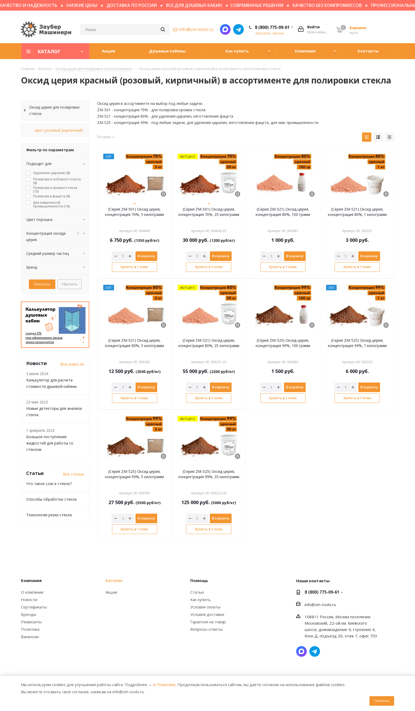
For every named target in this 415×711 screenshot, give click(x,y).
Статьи (197, 592)
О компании (32, 592)
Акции (111, 592)
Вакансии (30, 636)
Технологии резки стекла (49, 514)
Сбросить (69, 284)
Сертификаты (34, 607)
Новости (29, 599)
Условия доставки (207, 614)
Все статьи (73, 474)
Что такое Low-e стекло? (49, 483)
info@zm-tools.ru (196, 29)
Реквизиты (31, 621)
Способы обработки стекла (51, 499)
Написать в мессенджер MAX (225, 29)
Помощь (199, 580)
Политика (30, 629)
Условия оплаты (205, 607)
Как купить (200, 599)
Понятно (382, 700)
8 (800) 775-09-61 (272, 27)
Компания (31, 580)
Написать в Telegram (238, 29)
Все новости (72, 364)
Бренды (28, 614)
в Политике (164, 684)
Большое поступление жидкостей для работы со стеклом (49, 443)
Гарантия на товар (208, 621)
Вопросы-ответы (206, 629)
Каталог (114, 580)
